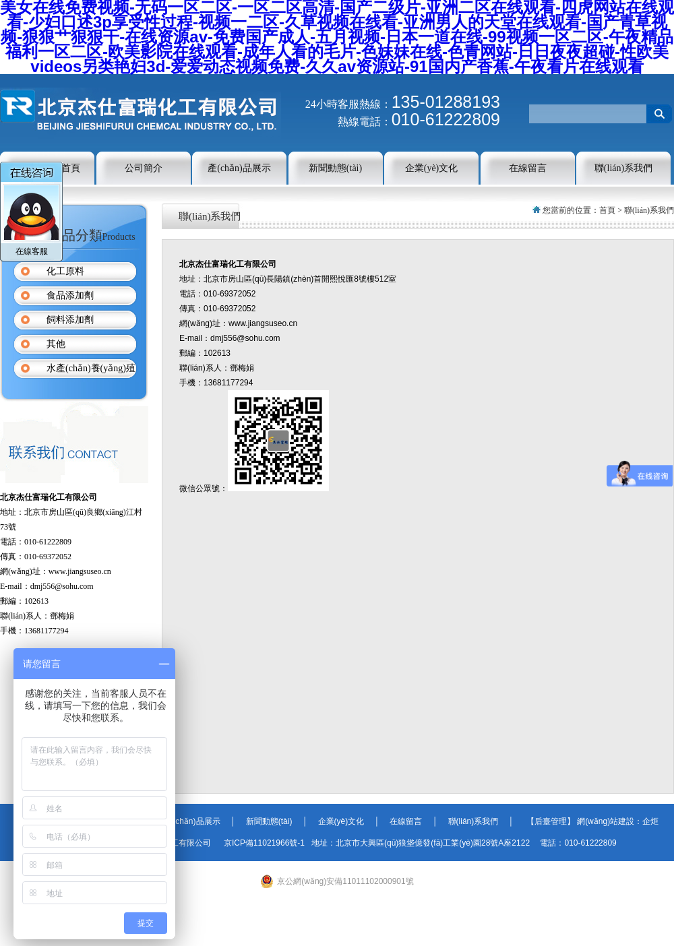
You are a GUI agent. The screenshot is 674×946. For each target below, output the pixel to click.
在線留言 (528, 168)
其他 (56, 344)
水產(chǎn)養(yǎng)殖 (91, 368)
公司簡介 (143, 168)
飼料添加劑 (70, 320)
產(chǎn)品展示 (239, 168)
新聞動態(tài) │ (273, 821)
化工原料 (65, 271)
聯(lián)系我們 (623, 168)
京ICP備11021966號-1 (265, 843)
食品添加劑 (70, 295)
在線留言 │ (409, 821)
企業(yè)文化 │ (346, 821)
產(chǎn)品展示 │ (195, 821)
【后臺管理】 (546, 821)
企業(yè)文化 (431, 168)
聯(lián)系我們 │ (475, 821)
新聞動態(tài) (335, 168)
